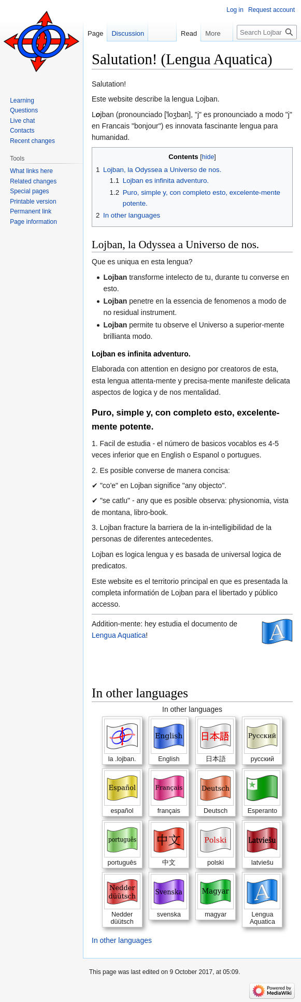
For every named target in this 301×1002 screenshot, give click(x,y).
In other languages (122, 940)
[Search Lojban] (267, 32)
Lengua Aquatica (119, 635)
